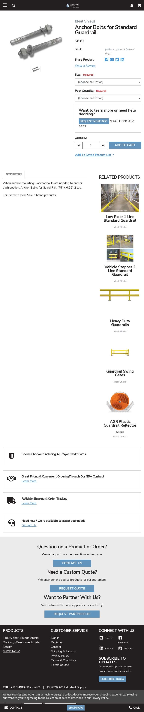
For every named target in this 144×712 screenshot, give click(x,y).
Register (56, 642)
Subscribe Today (112, 679)
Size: (84, 75)
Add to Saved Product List (93, 155)
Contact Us (29, 525)
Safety (7, 647)
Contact (56, 647)
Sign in (55, 638)
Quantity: (81, 138)
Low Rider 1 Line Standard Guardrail (120, 218)
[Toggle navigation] (5, 5)
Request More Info (93, 121)
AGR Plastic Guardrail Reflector (120, 423)
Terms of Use (60, 665)
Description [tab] (14, 174)
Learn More (29, 481)
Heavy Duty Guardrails (120, 323)
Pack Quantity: (90, 91)
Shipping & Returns (63, 651)
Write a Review (85, 66)
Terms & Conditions (64, 660)
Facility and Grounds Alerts (21, 638)
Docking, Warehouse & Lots (21, 642)
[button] (11, 6)
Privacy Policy (60, 656)
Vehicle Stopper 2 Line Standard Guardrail (120, 271)
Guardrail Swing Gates (120, 373)
